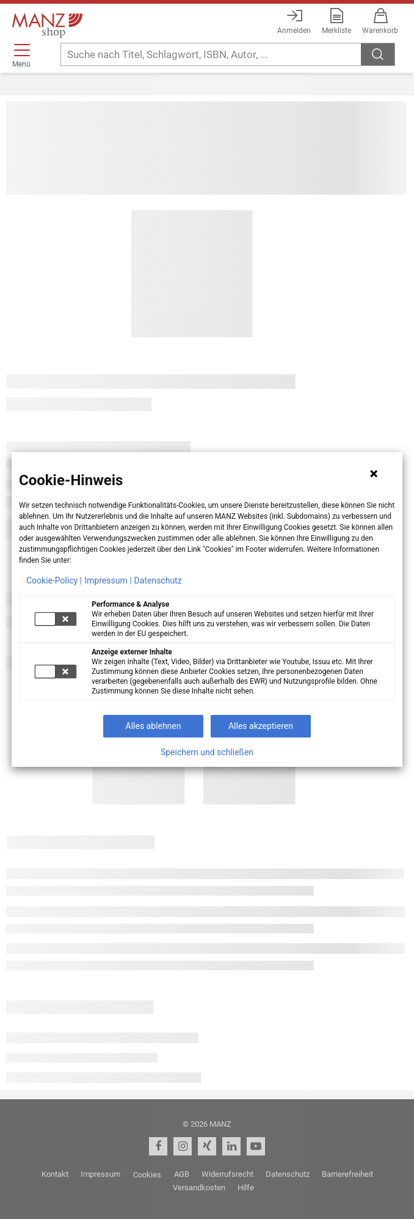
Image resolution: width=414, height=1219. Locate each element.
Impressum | (107, 580)
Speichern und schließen (207, 752)
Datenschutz (158, 580)
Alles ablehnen (153, 726)
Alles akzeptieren (260, 726)
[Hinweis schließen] (374, 473)
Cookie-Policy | (54, 580)
